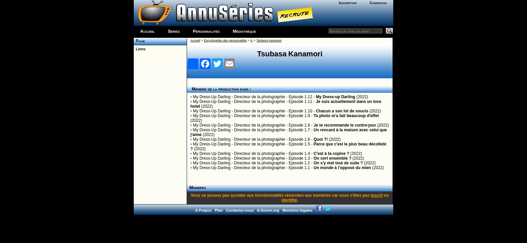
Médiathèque (244, 31)
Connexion (378, 3)
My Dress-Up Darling (211, 96)
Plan (219, 210)
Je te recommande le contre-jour (345, 125)
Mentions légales (297, 210)
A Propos (203, 210)
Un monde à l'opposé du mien (342, 167)
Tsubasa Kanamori (269, 40)
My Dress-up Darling (335, 96)
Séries (174, 31)
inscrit (377, 195)
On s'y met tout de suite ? (338, 163)
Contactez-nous (240, 210)
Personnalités (206, 31)
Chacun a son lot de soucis (342, 111)
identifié (289, 200)
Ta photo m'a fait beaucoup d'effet (346, 115)
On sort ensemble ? (332, 158)
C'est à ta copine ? (331, 153)
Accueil (147, 31)
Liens (140, 49)
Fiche (139, 40)
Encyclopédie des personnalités (225, 40)
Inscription (347, 3)
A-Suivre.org (268, 210)
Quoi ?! (321, 139)
